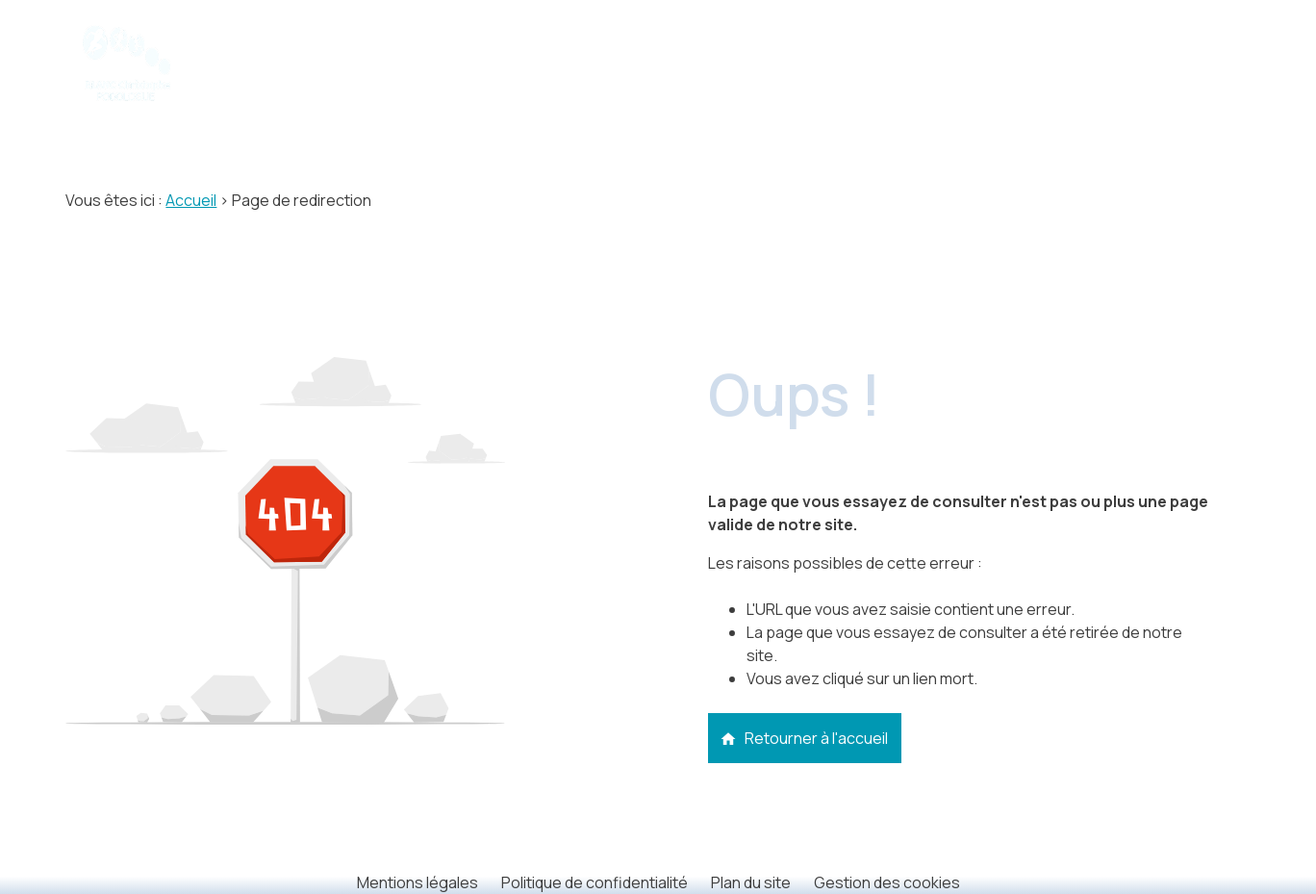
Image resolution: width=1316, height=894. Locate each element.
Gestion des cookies (887, 882)
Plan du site (751, 882)
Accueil (190, 200)
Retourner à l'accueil (804, 738)
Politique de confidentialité (594, 882)
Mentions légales (417, 882)
